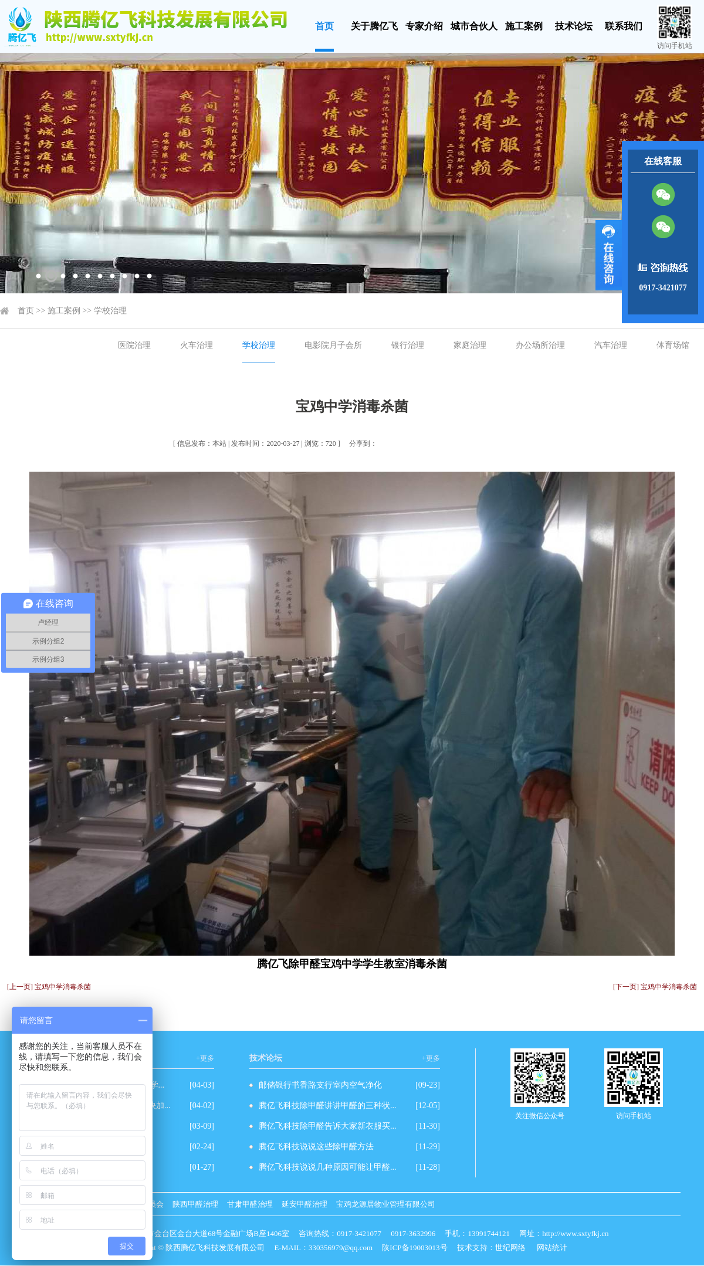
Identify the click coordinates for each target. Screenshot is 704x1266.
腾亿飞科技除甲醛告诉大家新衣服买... (328, 1126)
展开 (608, 255)
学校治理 (110, 310)
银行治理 (407, 345)
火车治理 (196, 345)
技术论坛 (574, 26)
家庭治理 (469, 345)
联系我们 (623, 26)
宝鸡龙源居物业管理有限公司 (385, 1204)
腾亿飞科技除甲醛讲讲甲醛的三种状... (328, 1105)
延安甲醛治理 (304, 1204)
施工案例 (524, 26)
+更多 (205, 1058)
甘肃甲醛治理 (250, 1204)
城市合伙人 (474, 26)
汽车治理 (610, 345)
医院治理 (134, 345)
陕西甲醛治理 (195, 1204)
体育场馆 (672, 345)
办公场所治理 (540, 345)
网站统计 (552, 1247)
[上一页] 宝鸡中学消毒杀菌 (49, 987)
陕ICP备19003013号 (414, 1247)
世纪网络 (510, 1247)
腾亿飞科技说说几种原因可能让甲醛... (328, 1167)
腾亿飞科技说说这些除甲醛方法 (316, 1146)
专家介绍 (424, 26)
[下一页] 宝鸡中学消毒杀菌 (655, 987)
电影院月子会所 (333, 345)
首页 (324, 26)
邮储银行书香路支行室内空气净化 (320, 1085)
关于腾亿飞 (374, 26)
